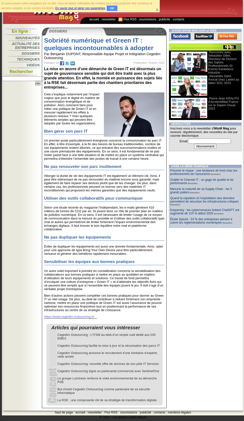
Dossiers (31, 53)
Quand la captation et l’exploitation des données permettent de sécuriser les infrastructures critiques (204, 199)
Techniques (28, 59)
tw (67, 63)
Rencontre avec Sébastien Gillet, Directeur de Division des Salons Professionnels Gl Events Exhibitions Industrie (222, 62)
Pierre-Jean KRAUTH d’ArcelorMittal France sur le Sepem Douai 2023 (223, 103)
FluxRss (227, 36)
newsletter (109, 19)
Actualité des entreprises (26, 46)
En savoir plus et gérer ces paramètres (80, 8)
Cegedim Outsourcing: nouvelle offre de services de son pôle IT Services (108, 364)
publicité (164, 19)
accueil (94, 19)
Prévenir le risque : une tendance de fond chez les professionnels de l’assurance (203, 172)
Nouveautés (27, 38)
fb (62, 63)
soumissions (147, 19)
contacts (178, 19)
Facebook (181, 36)
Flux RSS (127, 19)
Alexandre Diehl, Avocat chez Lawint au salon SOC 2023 (223, 79)
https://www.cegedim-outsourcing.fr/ (69, 316)
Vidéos (33, 65)
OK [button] (112, 8)
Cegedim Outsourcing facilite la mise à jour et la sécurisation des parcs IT (108, 345)
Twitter (204, 36)
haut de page (64, 412)
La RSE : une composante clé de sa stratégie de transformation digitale (107, 400)
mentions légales (179, 412)
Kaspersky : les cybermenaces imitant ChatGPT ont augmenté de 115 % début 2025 (204, 211)
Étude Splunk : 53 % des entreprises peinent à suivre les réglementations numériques (201, 221)
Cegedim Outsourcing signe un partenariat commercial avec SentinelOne (108, 371)
